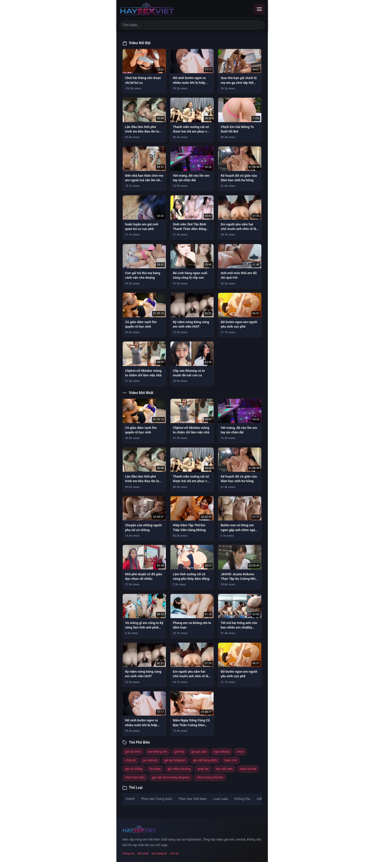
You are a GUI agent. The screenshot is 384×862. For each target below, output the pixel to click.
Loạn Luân (220, 799)
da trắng (155, 769)
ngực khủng (221, 751)
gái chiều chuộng (179, 769)
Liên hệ (174, 853)
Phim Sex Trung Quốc (156, 799)
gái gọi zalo (199, 751)
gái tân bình (133, 751)
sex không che (157, 751)
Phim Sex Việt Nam (193, 799)
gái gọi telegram (175, 760)
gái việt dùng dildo (205, 760)
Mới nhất (143, 853)
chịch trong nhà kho (210, 777)
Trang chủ (128, 853)
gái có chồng (133, 769)
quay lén (203, 769)
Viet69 (130, 799)
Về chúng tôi (159, 853)
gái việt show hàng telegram (171, 777)
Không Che (242, 799)
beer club (231, 760)
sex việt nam (224, 769)
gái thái (179, 751)
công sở (130, 760)
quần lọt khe (248, 769)
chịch (240, 751)
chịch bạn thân (135, 777)
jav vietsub (150, 760)
